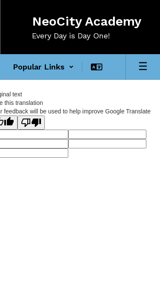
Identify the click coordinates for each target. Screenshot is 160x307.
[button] (43, 67)
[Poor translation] (31, 123)
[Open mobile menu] (143, 67)
